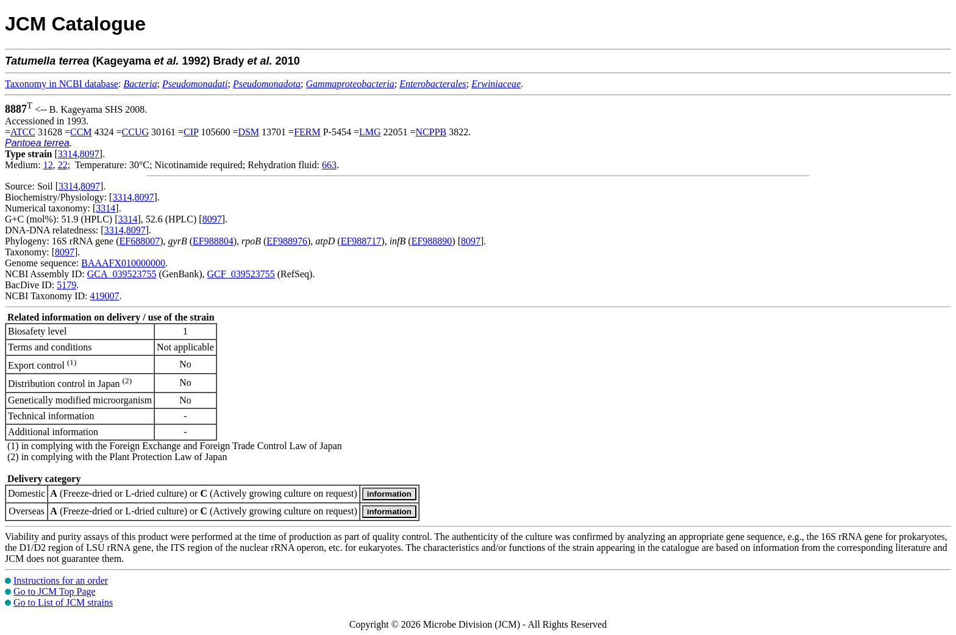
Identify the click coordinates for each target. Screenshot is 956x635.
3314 (67, 154)
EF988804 (213, 241)
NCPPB (431, 132)
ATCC (22, 132)
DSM (248, 132)
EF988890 (432, 241)
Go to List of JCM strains (63, 602)
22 (63, 165)
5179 (66, 285)
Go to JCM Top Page (54, 591)
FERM (307, 132)
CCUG (135, 132)
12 (48, 165)
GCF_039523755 (241, 274)
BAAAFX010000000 (123, 263)
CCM (81, 132)
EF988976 (286, 241)
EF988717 (361, 241)
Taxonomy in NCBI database (61, 84)
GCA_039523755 (122, 274)
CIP (191, 132)
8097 (89, 154)
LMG (370, 132)
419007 (104, 296)
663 (329, 165)
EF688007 (140, 241)
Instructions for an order (60, 580)
